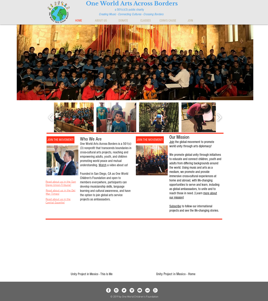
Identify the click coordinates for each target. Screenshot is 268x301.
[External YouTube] (88, 247)
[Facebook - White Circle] (108, 290)
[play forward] (219, 117)
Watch (102, 165)
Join (171, 142)
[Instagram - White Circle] (116, 290)
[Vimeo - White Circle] (132, 290)
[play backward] (51, 117)
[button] (101, 21)
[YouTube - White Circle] (139, 290)
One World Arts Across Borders (132, 3)
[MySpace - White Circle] (147, 290)
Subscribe (175, 206)
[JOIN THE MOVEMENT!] (60, 139)
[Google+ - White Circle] (155, 290)
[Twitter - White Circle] (124, 290)
